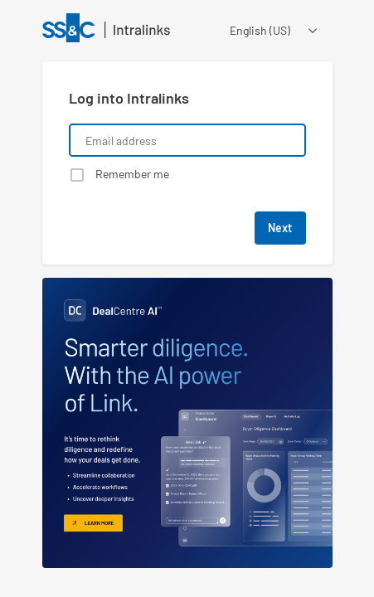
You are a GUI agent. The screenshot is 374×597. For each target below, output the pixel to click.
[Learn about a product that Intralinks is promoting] (187, 423)
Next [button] (280, 228)
